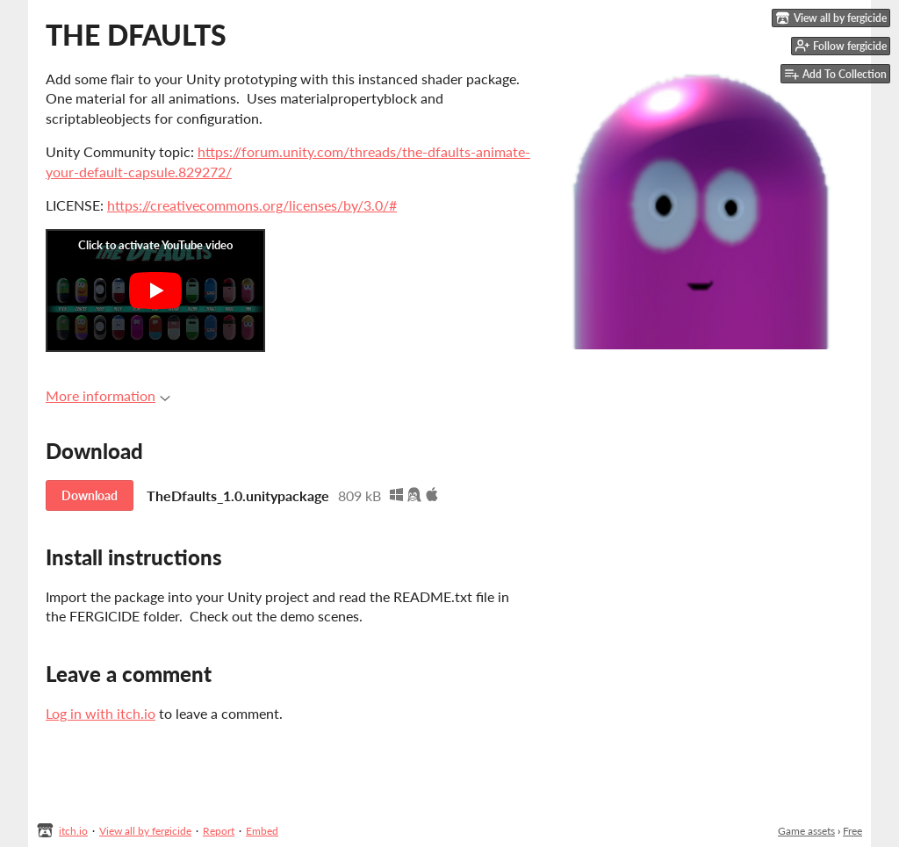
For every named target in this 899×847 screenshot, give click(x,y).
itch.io (73, 830)
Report (218, 830)
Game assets (806, 830)
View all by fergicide (145, 830)
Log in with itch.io (100, 713)
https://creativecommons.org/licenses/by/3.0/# (252, 205)
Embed (262, 830)
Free (852, 830)
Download (89, 495)
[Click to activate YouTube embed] (155, 290)
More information (108, 395)
